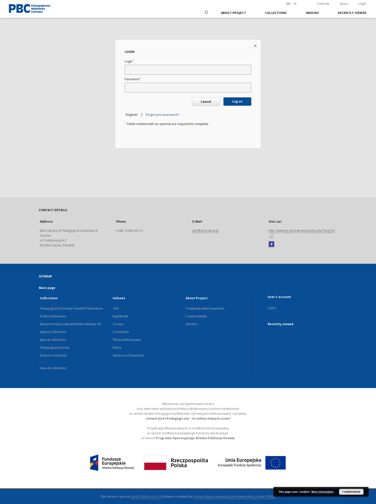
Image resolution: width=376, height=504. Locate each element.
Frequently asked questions (205, 308)
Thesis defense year (127, 340)
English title (121, 316)
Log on (237, 101)
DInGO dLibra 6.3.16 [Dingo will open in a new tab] (146, 496)
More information (322, 491)
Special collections (53, 340)
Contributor (121, 332)
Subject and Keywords (128, 355)
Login (362, 3)
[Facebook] (271, 244)
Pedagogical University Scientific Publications (71, 308)
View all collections (53, 368)
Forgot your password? (162, 115)
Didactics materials (53, 355)
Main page (47, 288)
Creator (118, 324)
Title (116, 308)
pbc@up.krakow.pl (205, 231)
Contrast (323, 3)
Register (132, 115)
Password (133, 79)
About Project (233, 13)
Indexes (312, 13)
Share (344, 4)
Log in (272, 308)
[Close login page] (255, 45)
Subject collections (53, 332)
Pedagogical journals (54, 347)
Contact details (196, 316)
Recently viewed (352, 13)
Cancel (206, 102)
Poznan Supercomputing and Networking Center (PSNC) (234, 496)
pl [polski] (295, 3)
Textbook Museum (53, 316)
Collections (276, 13)
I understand (351, 491)
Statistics (192, 324)
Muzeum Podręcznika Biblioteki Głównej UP (70, 324)
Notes (117, 347)
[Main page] (205, 12)
